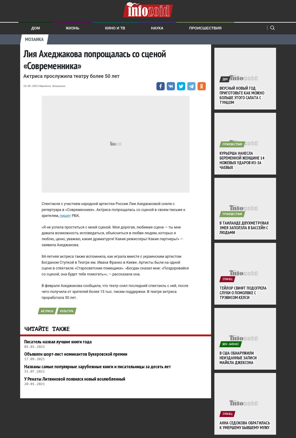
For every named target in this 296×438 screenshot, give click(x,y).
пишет (65, 215)
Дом (35, 28)
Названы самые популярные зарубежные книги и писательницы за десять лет (97, 366)
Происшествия (205, 28)
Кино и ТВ (115, 28)
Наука (157, 28)
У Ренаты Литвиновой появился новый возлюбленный (74, 379)
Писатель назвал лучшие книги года (58, 341)
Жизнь (72, 28)
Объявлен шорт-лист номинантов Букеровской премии (75, 354)
